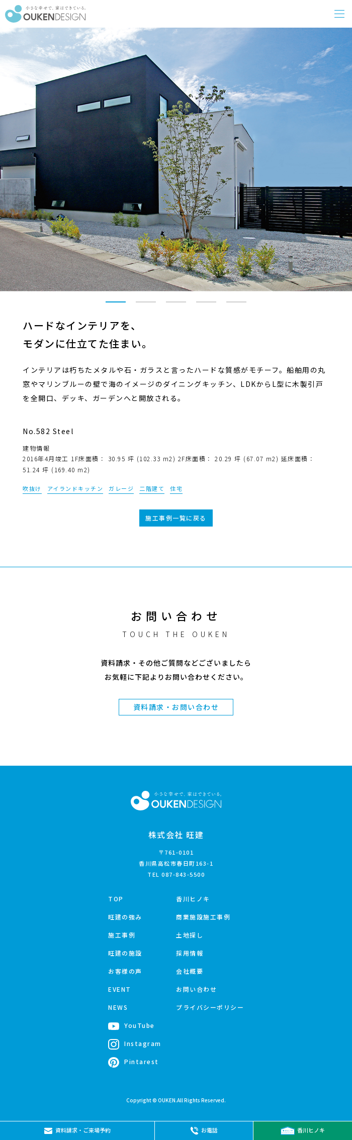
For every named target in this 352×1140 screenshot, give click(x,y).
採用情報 (189, 953)
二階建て (151, 488)
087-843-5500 (183, 874)
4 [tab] (206, 306)
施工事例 (121, 934)
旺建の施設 (125, 953)
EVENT (119, 989)
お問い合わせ (196, 989)
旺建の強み (125, 916)
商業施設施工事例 (203, 916)
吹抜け (32, 488)
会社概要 (189, 971)
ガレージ (121, 488)
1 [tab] (116, 306)
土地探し (189, 934)
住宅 (176, 488)
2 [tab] (146, 306)
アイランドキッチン (75, 488)
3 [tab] (176, 306)
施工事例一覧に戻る (176, 517)
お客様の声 (125, 971)
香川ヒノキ (193, 898)
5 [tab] (236, 306)
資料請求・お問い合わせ (176, 707)
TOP (116, 898)
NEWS (118, 1007)
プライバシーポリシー (210, 1007)
